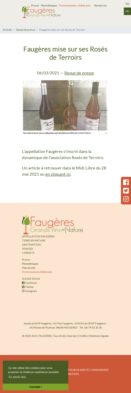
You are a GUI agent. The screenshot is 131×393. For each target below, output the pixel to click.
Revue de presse (25, 29)
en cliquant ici (58, 174)
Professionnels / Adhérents (75, 5)
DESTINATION (31, 244)
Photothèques (49, 5)
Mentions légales (99, 335)
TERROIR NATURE (33, 240)
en (127, 3)
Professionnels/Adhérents (37, 271)
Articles (7, 29)
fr (127, 11)
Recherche (100, 5)
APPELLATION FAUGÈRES (38, 236)
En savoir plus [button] (17, 376)
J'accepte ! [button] (35, 386)
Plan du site (28, 267)
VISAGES (27, 248)
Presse (35, 5)
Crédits (82, 335)
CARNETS (28, 252)
